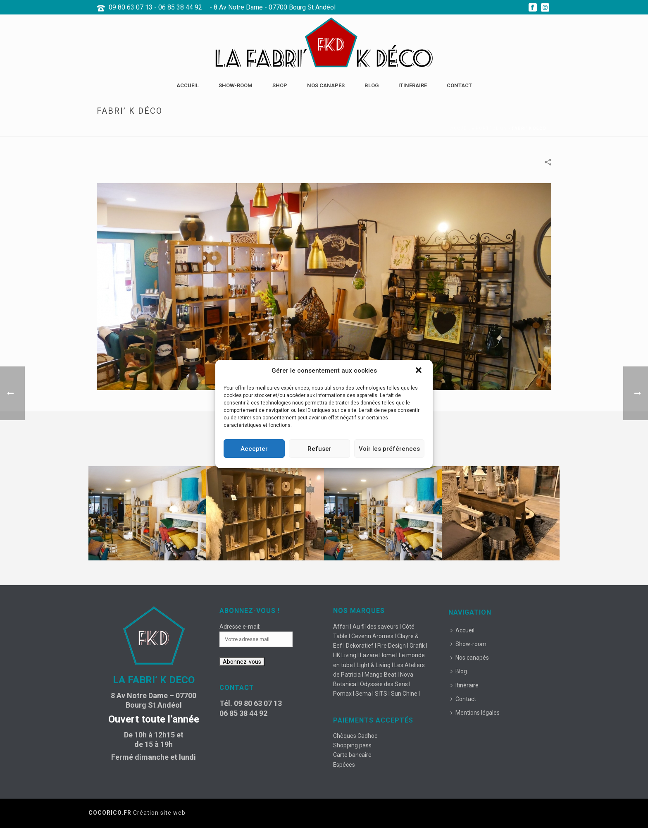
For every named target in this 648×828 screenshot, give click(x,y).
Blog (371, 85)
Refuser (319, 448)
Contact (459, 85)
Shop (279, 85)
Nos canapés (326, 85)
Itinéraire (412, 85)
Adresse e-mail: (239, 626)
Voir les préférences (389, 448)
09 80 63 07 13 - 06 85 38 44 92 (155, 7)
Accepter (254, 448)
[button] (419, 371)
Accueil (187, 85)
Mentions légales (475, 712)
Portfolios (491, 128)
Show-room (236, 85)
